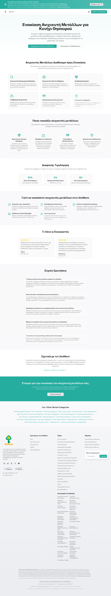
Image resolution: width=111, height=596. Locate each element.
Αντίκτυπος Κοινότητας (64, 468)
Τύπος (59, 484)
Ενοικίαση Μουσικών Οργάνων (60, 523)
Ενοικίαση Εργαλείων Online (75, 497)
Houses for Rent (43, 422)
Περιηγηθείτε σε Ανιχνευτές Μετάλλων (42, 46)
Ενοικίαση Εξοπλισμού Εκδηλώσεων (73, 513)
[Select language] (88, 11)
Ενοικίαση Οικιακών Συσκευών (75, 537)
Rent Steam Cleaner (60, 419)
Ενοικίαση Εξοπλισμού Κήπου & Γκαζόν (63, 538)
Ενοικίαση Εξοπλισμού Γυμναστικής (61, 533)
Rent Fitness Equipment (64, 417)
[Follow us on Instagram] (4, 463)
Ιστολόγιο (60, 479)
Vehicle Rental (54, 422)
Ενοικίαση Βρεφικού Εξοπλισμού (63, 512)
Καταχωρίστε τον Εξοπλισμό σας (70, 46)
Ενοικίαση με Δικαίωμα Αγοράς (66, 442)
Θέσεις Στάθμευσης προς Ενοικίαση (75, 548)
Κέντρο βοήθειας (35, 450)
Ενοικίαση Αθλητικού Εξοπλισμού (61, 518)
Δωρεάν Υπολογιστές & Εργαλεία (67, 458)
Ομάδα (32, 447)
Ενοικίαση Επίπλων (75, 521)
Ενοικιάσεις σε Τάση (63, 471)
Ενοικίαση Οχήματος (60, 555)
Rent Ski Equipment (49, 417)
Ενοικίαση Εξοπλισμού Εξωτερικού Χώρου (75, 502)
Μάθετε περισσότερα (63, 7)
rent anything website (44, 586)
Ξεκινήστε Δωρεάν (55, 394)
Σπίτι (31, 439)
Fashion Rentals (72, 419)
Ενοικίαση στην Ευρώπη (64, 450)
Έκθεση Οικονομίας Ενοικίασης (66, 476)
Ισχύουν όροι (63, 4)
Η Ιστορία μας (34, 444)
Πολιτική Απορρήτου (90, 442)
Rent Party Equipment (50, 411)
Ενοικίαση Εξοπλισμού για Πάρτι (62, 502)
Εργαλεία (11, 11)
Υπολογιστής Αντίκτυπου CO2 (66, 465)
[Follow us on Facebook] (15, 463)
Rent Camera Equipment (68, 414)
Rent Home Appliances (45, 419)
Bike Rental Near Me (35, 417)
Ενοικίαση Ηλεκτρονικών (62, 506)
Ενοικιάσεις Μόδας (63, 546)
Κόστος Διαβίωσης (63, 481)
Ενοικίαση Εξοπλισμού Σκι (74, 527)
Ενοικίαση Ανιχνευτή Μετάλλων (73, 543)
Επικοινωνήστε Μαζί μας (92, 447)
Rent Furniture (23, 417)
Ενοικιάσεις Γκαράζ (63, 560)
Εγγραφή (103, 456)
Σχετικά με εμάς (35, 442)
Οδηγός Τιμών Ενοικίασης (65, 473)
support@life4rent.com (11, 473)
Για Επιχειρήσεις (62, 444)
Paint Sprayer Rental (31, 422)
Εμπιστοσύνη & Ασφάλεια (92, 444)
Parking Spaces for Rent (85, 419)
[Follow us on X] (11, 463)
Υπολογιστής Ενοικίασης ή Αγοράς (67, 460)
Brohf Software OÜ (50, 584)
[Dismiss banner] (105, 4)
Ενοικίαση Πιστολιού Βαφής (62, 552)
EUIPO (55, 588)
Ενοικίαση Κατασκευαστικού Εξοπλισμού (75, 533)
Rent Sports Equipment (52, 414)
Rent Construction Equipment (82, 417)
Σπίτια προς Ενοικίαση (73, 552)
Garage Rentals (81, 422)
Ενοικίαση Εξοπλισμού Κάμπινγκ (73, 507)
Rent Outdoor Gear (65, 411)
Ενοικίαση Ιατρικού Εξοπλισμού (63, 497)
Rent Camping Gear (90, 411)
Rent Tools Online (36, 411)
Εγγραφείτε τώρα (96, 4)
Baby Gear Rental (22, 414)
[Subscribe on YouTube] (18, 463)
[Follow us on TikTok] (7, 463)
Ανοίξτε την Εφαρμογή (99, 12)
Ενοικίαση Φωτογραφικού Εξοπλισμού (74, 518)
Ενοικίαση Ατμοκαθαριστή (62, 542)
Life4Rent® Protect (63, 455)
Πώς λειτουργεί (62, 439)
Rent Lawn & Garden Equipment (26, 419)
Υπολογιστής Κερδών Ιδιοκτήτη (66, 463)
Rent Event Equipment (36, 414)
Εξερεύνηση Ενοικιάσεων (65, 452)
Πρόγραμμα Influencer (64, 487)
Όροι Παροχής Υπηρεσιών (92, 439)
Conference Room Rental (67, 422)
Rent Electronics (77, 411)
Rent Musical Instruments (84, 414)
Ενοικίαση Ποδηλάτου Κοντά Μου (63, 528)
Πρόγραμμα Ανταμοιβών (64, 447)
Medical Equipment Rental (22, 411)
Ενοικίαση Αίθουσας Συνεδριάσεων (74, 556)
